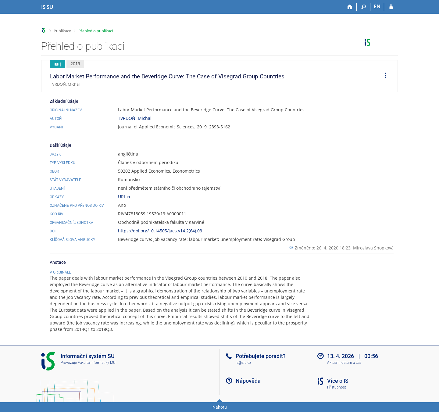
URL (122, 196)
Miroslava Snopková (373, 248)
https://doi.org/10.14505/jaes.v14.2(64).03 (160, 231)
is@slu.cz (243, 362)
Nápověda (248, 381)
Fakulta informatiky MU (97, 362)
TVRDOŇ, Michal (135, 118)
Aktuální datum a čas (344, 362)
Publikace (62, 31)
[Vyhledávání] (363, 7)
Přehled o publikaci (95, 31)
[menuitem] (383, 76)
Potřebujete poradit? (261, 356)
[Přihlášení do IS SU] (391, 7)
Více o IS (337, 381)
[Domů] (350, 7)
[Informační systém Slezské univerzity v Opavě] (47, 7)
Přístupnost (336, 387)
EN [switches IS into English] (377, 6)
